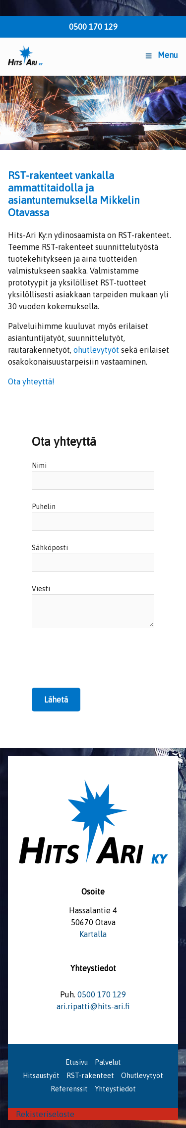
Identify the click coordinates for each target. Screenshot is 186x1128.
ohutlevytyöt (96, 349)
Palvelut (108, 1062)
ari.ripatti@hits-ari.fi (93, 1006)
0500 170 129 (93, 26)
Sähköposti (50, 548)
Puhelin (44, 507)
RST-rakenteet (90, 1076)
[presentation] (107, 664)
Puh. (67, 994)
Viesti (41, 589)
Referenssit (69, 1089)
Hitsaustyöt (41, 1076)
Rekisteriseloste (45, 1114)
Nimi (39, 466)
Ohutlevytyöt (142, 1076)
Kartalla (93, 934)
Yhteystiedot (115, 1089)
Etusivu (76, 1062)
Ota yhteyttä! (31, 381)
